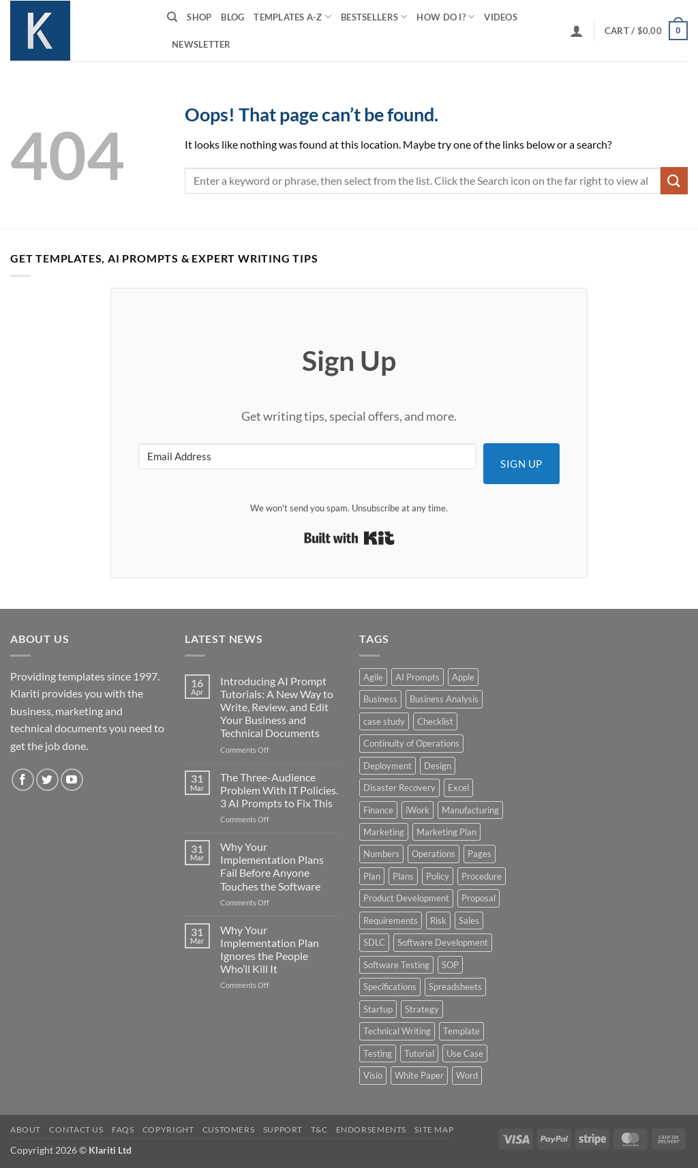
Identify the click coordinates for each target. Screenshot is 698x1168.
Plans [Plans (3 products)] (403, 876)
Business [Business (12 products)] (380, 698)
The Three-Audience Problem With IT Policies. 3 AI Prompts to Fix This (279, 789)
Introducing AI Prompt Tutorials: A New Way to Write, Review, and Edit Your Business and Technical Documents (276, 707)
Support (283, 1129)
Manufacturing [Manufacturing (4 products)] (470, 810)
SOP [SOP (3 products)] (450, 964)
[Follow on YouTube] (72, 779)
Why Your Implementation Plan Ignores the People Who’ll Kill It (269, 949)
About (25, 1129)
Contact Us (76, 1129)
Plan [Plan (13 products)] (371, 876)
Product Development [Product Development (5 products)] (406, 898)
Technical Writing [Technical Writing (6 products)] (397, 1030)
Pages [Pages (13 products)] (479, 853)
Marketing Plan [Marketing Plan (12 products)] (446, 831)
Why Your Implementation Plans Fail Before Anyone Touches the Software (272, 866)
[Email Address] (307, 456)
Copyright (168, 1129)
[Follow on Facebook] (23, 779)
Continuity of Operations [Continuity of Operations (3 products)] (411, 743)
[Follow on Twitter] (47, 779)
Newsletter (201, 44)
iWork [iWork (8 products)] (417, 810)
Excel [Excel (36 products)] (458, 787)
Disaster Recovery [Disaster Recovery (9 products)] (399, 787)
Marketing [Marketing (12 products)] (383, 831)
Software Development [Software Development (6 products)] (442, 942)
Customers (228, 1129)
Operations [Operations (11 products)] (433, 853)
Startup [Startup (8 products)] (378, 1009)
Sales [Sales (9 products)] (469, 920)
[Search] (172, 17)
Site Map (433, 1129)
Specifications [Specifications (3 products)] (389, 986)
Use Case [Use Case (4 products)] (464, 1053)
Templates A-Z (292, 16)
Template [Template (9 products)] (461, 1030)
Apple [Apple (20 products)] (463, 677)
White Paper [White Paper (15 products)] (419, 1075)
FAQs (123, 1129)
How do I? (445, 16)
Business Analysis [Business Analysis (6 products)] (444, 698)
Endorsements (371, 1129)
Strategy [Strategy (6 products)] (422, 1009)
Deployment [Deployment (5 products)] (387, 765)
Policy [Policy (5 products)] (437, 876)
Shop (199, 17)
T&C (319, 1129)
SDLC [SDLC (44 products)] (374, 942)
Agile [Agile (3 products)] (373, 677)
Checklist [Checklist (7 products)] (435, 721)
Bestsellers (374, 16)
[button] (576, 31)
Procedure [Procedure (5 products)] (481, 876)
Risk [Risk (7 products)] (438, 920)
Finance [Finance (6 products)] (378, 810)
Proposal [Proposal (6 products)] (478, 898)
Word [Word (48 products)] (467, 1075)
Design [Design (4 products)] (437, 765)
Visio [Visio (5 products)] (372, 1075)
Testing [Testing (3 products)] (377, 1053)
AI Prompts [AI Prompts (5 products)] (417, 677)
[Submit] (674, 180)
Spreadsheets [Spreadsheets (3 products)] (455, 986)
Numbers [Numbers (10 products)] (381, 853)
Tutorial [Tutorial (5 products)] (419, 1053)
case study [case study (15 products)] (384, 721)
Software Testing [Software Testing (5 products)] (396, 964)
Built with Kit (349, 538)
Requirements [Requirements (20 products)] (390, 920)
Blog (232, 17)
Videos (500, 17)
